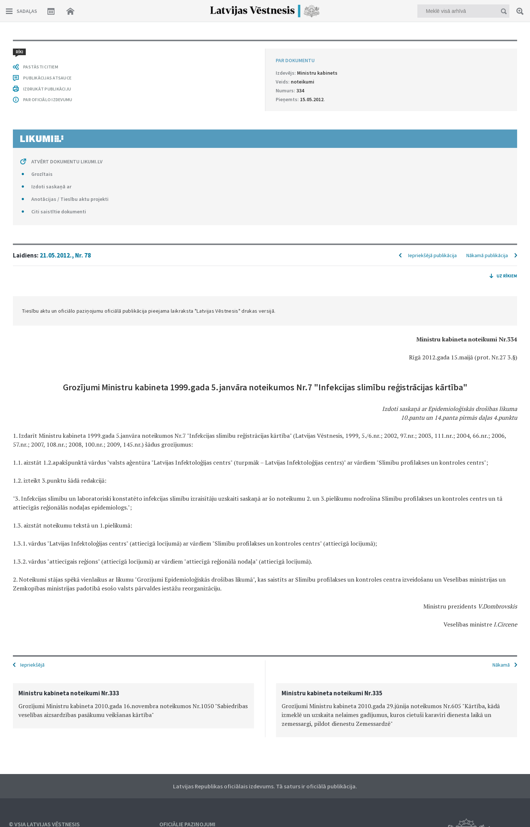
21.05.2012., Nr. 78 (65, 255)
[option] (133, 705)
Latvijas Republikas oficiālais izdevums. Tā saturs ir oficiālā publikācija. (265, 786)
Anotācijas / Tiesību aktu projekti (70, 199)
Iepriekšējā (32, 664)
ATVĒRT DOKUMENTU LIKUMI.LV (67, 161)
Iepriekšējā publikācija (432, 255)
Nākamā (501, 664)
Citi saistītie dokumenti (58, 211)
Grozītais (42, 174)
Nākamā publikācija (487, 255)
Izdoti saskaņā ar (51, 186)
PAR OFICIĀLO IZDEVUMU (47, 99)
